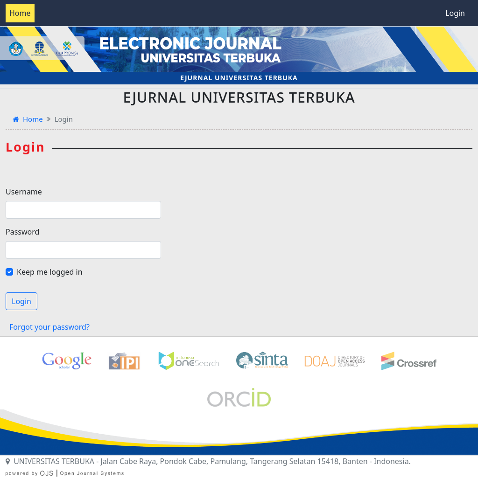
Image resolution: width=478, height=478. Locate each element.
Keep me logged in (50, 272)
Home (20, 13)
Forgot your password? (49, 327)
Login (455, 13)
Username (24, 192)
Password (22, 232)
